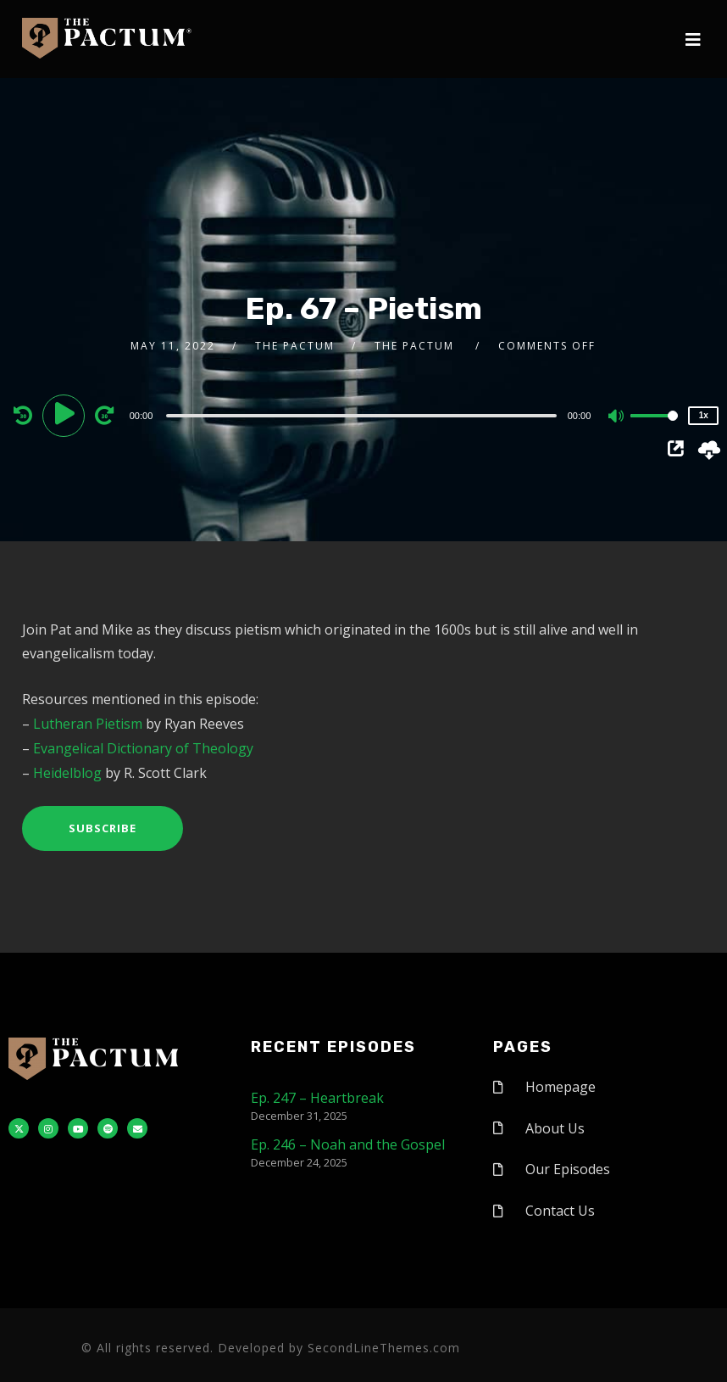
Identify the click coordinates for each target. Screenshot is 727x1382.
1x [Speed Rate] (703, 415)
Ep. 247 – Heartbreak (317, 1097)
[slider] (361, 415)
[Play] (66, 415)
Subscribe (102, 828)
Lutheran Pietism (87, 723)
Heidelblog (67, 773)
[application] (364, 415)
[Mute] (616, 417)
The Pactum (295, 346)
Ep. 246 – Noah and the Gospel (348, 1144)
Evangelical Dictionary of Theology (143, 748)
